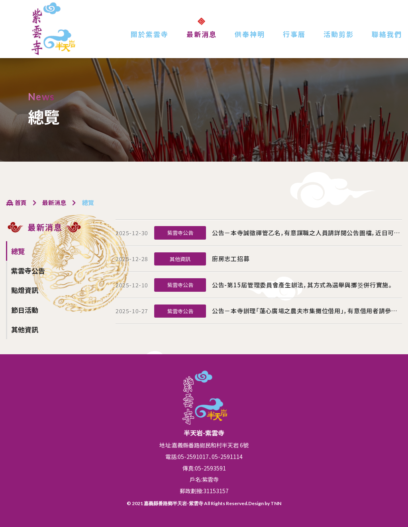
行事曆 (294, 34)
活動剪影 (339, 34)
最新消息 (201, 34)
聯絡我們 (387, 34)
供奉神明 (250, 34)
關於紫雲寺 (150, 34)
